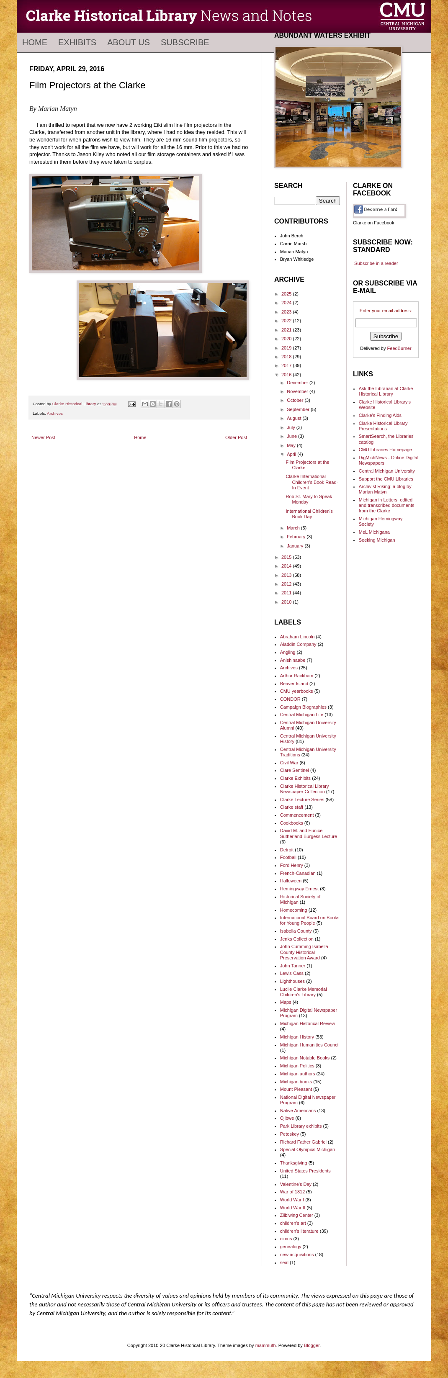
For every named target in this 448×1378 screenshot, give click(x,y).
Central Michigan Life (301, 714)
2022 (287, 320)
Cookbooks (291, 822)
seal (284, 1262)
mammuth (265, 1345)
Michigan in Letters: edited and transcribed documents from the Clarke (387, 505)
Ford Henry (291, 865)
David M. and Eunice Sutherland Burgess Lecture (308, 833)
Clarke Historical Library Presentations (383, 426)
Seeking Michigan (377, 539)
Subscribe (185, 42)
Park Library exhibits (301, 1126)
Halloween (290, 880)
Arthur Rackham (296, 675)
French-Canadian (298, 873)
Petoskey (289, 1133)
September (299, 409)
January (295, 545)
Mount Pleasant (296, 1089)
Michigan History (297, 1036)
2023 (287, 311)
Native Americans (298, 1110)
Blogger (311, 1345)
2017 (287, 365)
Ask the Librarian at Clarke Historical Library (386, 391)
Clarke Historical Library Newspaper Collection (304, 789)
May (292, 445)
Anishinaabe (293, 660)
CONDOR (290, 699)
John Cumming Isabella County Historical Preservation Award (304, 952)
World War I (292, 1199)
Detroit (287, 849)
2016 (287, 374)
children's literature (299, 1231)
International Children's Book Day (309, 514)
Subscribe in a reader (376, 263)
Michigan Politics (297, 1065)
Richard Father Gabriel (303, 1141)
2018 (287, 356)
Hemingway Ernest (299, 888)
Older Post (236, 437)
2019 (287, 347)
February (296, 536)
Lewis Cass (292, 973)
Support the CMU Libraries (386, 478)
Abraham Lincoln (297, 636)
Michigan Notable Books (305, 1057)
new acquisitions (297, 1254)
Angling (288, 652)
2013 (287, 575)
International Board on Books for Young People (310, 920)
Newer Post (43, 437)
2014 (287, 565)
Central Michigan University (387, 470)
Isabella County (296, 930)
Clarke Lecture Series (302, 799)
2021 (287, 329)
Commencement (297, 815)
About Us (128, 42)
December (298, 382)
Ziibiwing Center (296, 1215)
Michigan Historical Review (307, 1023)
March (294, 527)
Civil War (289, 762)
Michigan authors (297, 1073)
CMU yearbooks (296, 691)
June (292, 436)
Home (34, 42)
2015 (287, 557)
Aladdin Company (298, 644)
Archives (55, 413)
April (292, 454)
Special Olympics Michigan (307, 1149)
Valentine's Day (296, 1184)
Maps (285, 1002)
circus (286, 1238)
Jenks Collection (297, 938)
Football (288, 857)
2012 (287, 583)
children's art (293, 1223)
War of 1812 (292, 1191)
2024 (287, 302)
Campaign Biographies (303, 707)
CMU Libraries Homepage (385, 449)
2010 (287, 601)
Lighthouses (292, 981)
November (298, 391)
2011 (287, 592)
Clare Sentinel (294, 770)
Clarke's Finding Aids (380, 415)
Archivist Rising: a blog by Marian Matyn (385, 489)
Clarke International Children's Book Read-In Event (312, 482)
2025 (287, 293)
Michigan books (296, 1081)
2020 (287, 338)
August (294, 418)
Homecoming (293, 910)
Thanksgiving (293, 1162)
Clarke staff (291, 807)
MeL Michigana (374, 532)
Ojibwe (287, 1118)
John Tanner (292, 965)
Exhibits (77, 42)
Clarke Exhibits (295, 778)
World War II (293, 1207)
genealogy (290, 1246)
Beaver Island (294, 683)
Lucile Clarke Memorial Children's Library (303, 992)
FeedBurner (399, 348)
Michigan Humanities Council (310, 1044)
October (295, 400)
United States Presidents (305, 1170)
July (291, 427)
